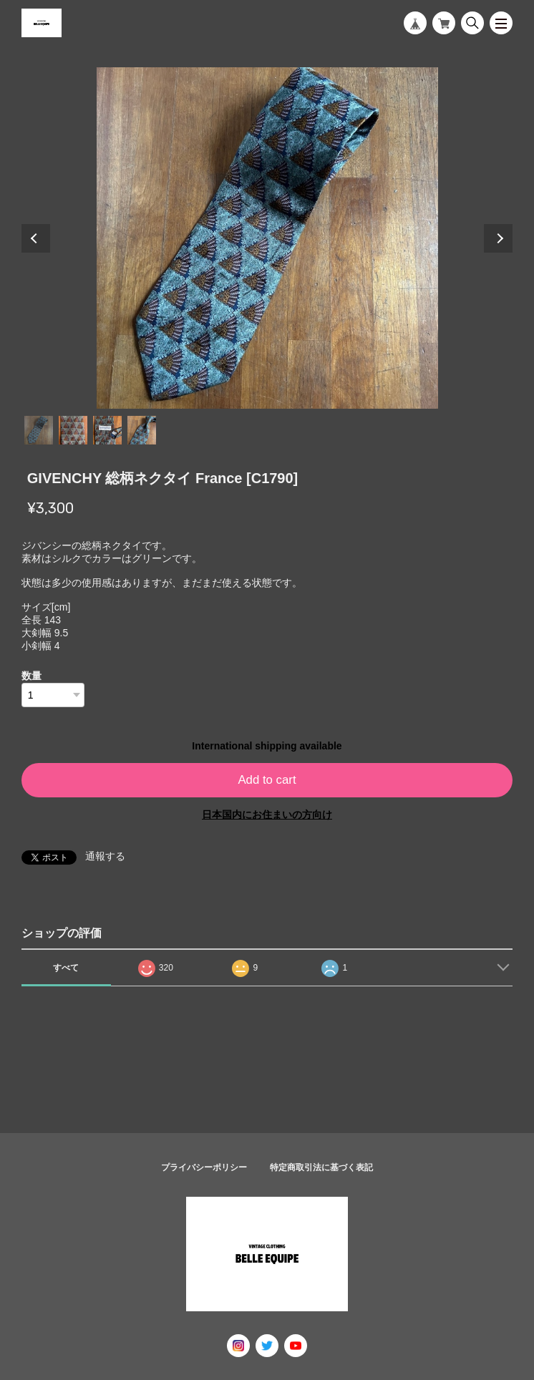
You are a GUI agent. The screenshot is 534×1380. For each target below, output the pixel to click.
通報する (105, 856)
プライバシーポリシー (204, 1167)
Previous (35, 238)
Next (498, 238)
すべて (66, 968)
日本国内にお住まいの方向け (267, 814)
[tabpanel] (267, 238)
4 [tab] (141, 430)
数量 (31, 675)
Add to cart (267, 780)
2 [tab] (73, 430)
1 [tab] (38, 430)
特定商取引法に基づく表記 (321, 1167)
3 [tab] (107, 430)
